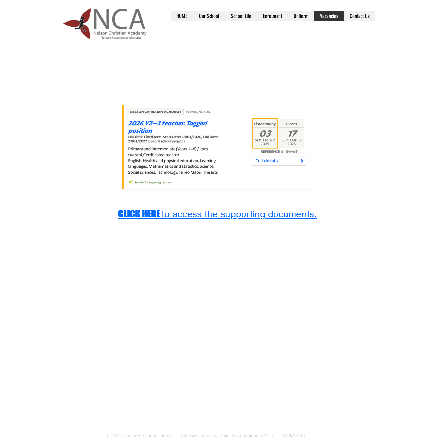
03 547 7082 (294, 436)
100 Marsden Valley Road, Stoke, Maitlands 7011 (226, 436)
